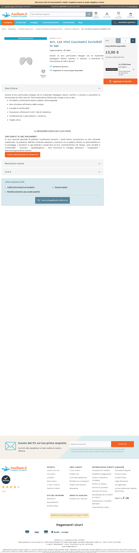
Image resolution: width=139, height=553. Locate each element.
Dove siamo (52, 481)
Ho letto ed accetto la (20, 264)
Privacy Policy (59, 254)
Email (45, 204)
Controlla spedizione (78, 478)
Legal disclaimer (121, 481)
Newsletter (74, 488)
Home (4, 29)
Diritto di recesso (99, 484)
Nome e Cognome (52, 352)
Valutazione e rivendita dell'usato (101, 502)
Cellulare (46, 224)
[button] (43, 73)
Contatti (50, 478)
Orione (58, 38)
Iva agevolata (120, 485)
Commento (10, 233)
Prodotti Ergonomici (25, 29)
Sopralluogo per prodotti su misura (102, 496)
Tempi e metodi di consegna (99, 479)
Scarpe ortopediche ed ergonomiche (49, 29)
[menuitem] (8, 22)
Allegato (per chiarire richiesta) (55, 245)
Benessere (12, 29)
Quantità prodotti (12, 245)
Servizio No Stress (99, 491)
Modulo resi (74, 474)
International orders (100, 507)
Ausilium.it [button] (51, 499)
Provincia (71, 371)
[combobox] (61, 14)
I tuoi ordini (75, 470)
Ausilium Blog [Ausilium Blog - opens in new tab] (52, 506)
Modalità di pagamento (101, 474)
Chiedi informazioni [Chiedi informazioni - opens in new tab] (78, 485)
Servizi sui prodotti (100, 487)
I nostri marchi (53, 485)
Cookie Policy (120, 478)
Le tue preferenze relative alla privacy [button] (126, 489)
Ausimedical (133, 6)
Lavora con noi (53, 470)
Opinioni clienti (53, 488)
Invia (48, 271)
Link (7, 288)
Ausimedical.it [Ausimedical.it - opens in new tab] (52, 502)
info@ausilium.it (42, 256)
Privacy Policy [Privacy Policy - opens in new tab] (29, 264)
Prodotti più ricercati (78, 499)
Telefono (9, 224)
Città (45, 214)
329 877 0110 (9, 7)
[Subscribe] (122, 444)
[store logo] (14, 14)
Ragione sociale (11, 214)
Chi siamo (51, 474)
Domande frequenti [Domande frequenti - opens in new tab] (123, 470)
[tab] (52, 88)
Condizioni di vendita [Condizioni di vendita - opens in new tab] (101, 470)
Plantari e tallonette (72, 29)
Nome (8, 204)
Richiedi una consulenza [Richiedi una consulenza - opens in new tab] (79, 481)
